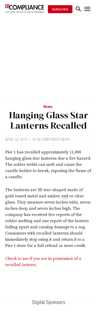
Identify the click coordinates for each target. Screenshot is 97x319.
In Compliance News (53, 139)
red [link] (65, 196)
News (48, 107)
